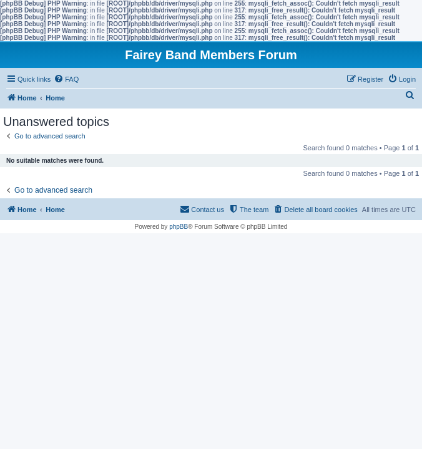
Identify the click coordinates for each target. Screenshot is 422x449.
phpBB (178, 226)
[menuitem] (66, 79)
